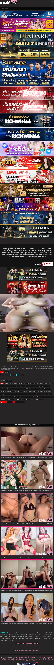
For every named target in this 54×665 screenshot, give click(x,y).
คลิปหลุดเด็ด (3, 391)
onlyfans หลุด (43, 396)
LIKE (2, 375)
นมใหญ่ (27, 386)
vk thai (10, 396)
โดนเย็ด (15, 383)
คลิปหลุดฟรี (25, 391)
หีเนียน (2, 386)
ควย (16, 388)
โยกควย (11, 383)
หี (0, 635)
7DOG (40, 399)
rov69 (33, 396)
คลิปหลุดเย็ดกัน (47, 388)
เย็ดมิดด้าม (30, 383)
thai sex (28, 396)
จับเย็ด (48, 386)
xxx (7, 380)
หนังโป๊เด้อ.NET (4, 633)
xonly (46, 394)
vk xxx (6, 396)
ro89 (37, 396)
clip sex (36, 399)
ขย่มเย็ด (22, 394)
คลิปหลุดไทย (21, 388)
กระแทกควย (33, 394)
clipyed (25, 399)
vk (14, 396)
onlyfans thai (50, 396)
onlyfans (9, 399)
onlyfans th (3, 399)
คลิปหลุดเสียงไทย (38, 388)
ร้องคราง (23, 386)
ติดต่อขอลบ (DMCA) (33, 650)
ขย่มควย (27, 394)
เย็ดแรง (24, 383)
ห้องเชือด (36, 643)
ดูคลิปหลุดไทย (42, 386)
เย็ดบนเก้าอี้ (36, 383)
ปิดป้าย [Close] (3, 46)
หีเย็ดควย (50, 383)
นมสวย (32, 386)
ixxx (22, 399)
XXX (36, 635)
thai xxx (18, 396)
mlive (23, 643)
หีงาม (18, 386)
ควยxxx (12, 388)
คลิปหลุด (9, 380)
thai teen (23, 396)
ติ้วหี (36, 386)
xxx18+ (39, 394)
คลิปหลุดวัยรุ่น (10, 391)
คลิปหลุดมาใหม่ (18, 391)
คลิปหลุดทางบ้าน (41, 391)
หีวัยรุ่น (14, 386)
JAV (17, 635)
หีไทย (46, 383)
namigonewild (16, 399)
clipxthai (31, 399)
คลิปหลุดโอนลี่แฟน (29, 388)
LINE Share (20, 375)
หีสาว (6, 386)
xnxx (50, 394)
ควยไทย (2, 388)
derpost (10, 402)
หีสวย (10, 386)
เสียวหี (20, 383)
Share (8, 375)
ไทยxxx (6, 383)
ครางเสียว (17, 394)
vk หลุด (2, 396)
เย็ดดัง (41, 383)
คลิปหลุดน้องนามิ (32, 391)
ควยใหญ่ (7, 388)
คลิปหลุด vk (48, 391)
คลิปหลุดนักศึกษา (29, 643)
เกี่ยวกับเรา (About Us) (21, 650)
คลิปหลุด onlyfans (4, 394)
